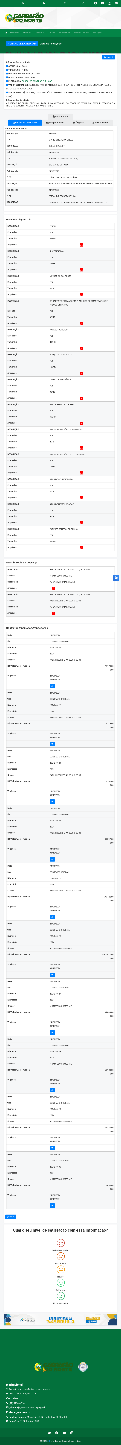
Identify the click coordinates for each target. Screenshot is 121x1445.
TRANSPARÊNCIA (64, 33)
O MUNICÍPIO (27, 33)
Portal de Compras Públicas (37, 81)
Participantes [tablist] (100, 122)
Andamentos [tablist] (60, 116)
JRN (49, 1441)
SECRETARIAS (40, 33)
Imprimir (108, 57)
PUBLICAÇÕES (98, 33)
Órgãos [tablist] (78, 122)
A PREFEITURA (15, 33)
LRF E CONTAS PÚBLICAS (81, 33)
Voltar (10, 1217)
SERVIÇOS (52, 33)
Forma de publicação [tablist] (25, 122)
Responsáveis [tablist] (55, 122)
